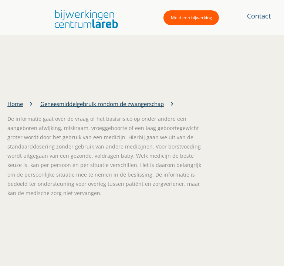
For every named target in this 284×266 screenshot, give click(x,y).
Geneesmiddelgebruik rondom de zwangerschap (102, 104)
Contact (259, 15)
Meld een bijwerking (191, 17)
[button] (84, 19)
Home (15, 104)
